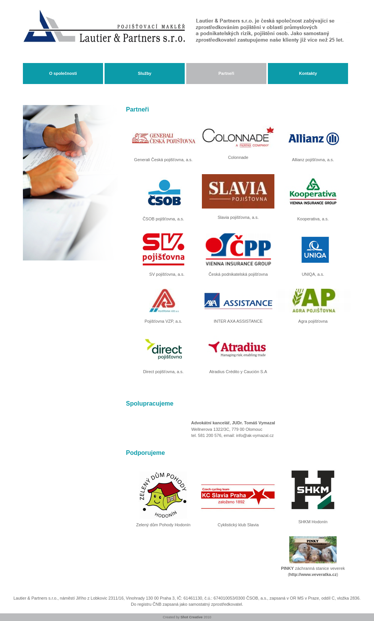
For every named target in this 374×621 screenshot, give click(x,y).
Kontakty (308, 73)
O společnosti (63, 73)
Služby (144, 73)
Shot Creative (192, 617)
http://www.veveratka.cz (313, 574)
